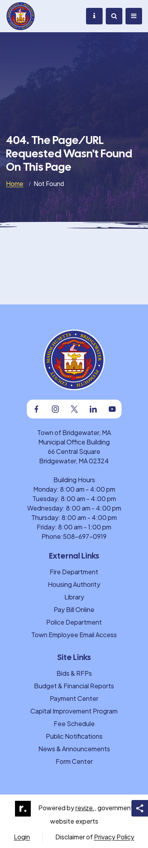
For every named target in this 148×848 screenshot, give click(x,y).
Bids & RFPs (74, 673)
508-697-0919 (85, 536)
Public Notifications (74, 736)
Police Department (74, 622)
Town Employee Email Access (74, 634)
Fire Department (74, 572)
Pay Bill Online (74, 609)
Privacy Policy (114, 837)
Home (14, 184)
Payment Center (74, 698)
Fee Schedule (74, 723)
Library (74, 597)
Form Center (74, 761)
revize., (85, 808)
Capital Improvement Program (74, 711)
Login (22, 837)
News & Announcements (74, 749)
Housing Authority (74, 584)
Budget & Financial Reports (74, 686)
